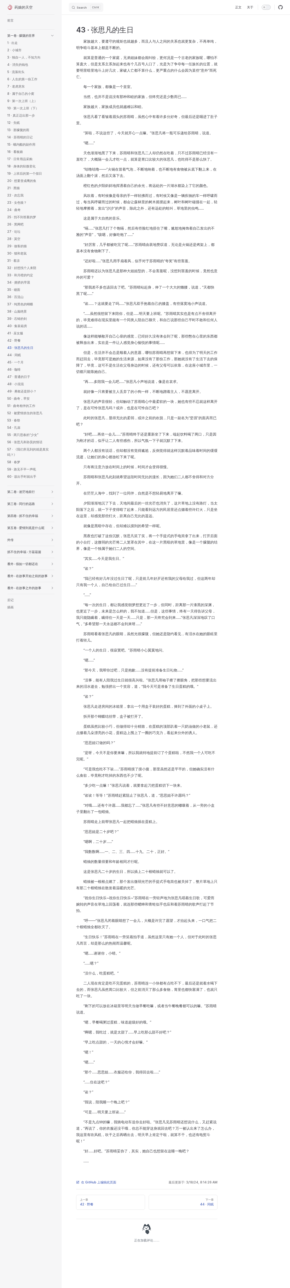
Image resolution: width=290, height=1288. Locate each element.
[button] (52, 35)
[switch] (266, 7)
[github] (280, 7)
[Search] (86, 7)
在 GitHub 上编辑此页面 (96, 1182)
